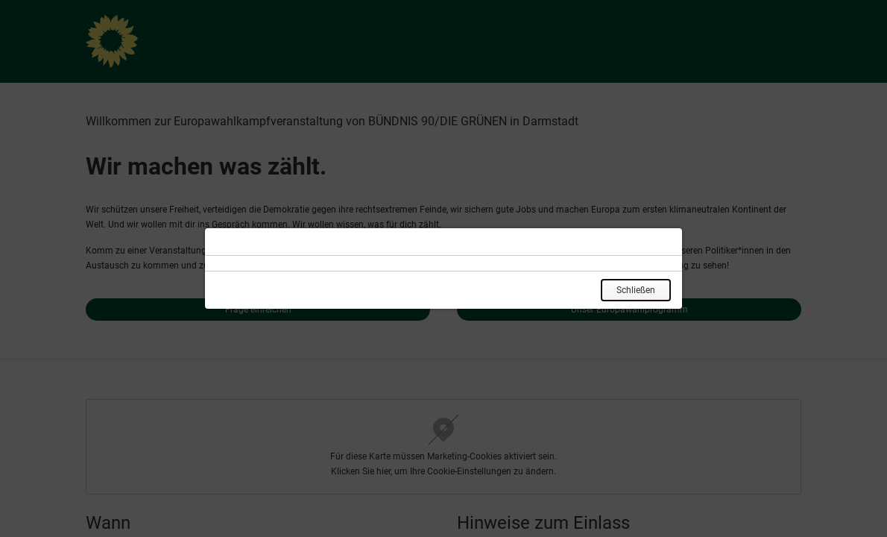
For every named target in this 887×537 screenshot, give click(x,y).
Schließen (635, 290)
